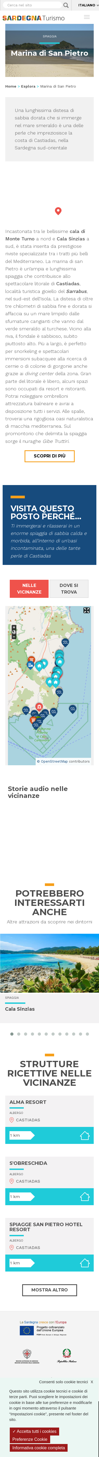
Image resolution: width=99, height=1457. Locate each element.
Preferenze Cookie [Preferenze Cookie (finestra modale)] (30, 1439)
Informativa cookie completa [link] (38, 1448)
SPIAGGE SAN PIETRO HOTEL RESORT (46, 1227)
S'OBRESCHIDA (28, 1163)
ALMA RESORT (28, 1102)
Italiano (86, 5)
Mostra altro (49, 1289)
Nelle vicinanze (29, 589)
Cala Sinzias (20, 1009)
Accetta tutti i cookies (34, 1431)
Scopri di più (49, 456)
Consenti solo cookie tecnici (68, 1382)
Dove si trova (69, 589)
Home (10, 86)
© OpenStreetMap (52, 761)
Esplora (28, 86)
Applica (66, 5)
